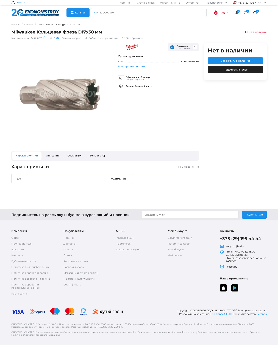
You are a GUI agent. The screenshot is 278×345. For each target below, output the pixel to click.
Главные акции (125, 237)
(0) (58, 38)
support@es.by (232, 246)
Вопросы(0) (97, 155)
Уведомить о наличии (235, 60)
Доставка (69, 243)
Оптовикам (193, 2)
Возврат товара (73, 267)
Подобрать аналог (235, 69)
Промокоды (123, 243)
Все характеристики (131, 66)
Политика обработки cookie (29, 272)
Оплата (68, 249)
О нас (15, 237)
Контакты (17, 255)
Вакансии (17, 249)
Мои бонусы (176, 249)
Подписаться (254, 214)
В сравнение (188, 166)
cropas (262, 314)
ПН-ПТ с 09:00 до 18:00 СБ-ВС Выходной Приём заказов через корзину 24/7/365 (243, 256)
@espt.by (228, 267)
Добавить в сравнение (102, 38)
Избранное (175, 255)
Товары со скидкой (128, 249)
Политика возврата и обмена (30, 278)
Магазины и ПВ (170, 2)
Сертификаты (72, 284)
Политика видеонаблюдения (30, 267)
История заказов (179, 243)
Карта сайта (19, 293)
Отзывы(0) (75, 155)
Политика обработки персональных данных (25, 286)
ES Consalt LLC (221, 314)
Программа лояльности (79, 278)
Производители (22, 243)
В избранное (132, 38)
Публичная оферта (23, 261)
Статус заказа (146, 2)
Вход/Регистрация (180, 237)
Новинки (126, 2)
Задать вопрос (71, 38)
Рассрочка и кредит (76, 261)
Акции (221, 12)
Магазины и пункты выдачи (81, 272)
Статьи (67, 255)
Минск (21, 2)
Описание (53, 155)
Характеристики (27, 155)
